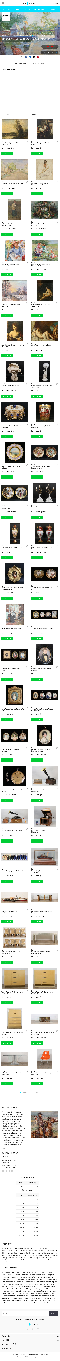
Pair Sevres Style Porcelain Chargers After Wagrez (12, 507)
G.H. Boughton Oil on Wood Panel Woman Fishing (11, 224)
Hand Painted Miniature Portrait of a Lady (12, 710)
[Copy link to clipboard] (22, 57)
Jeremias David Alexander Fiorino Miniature (41, 669)
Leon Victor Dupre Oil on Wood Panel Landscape (12, 143)
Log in (56, 3)
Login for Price (7, 153)
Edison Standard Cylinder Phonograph (39, 790)
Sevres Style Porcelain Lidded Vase (12, 547)
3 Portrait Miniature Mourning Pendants (10, 750)
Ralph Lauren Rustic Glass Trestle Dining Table (41, 912)
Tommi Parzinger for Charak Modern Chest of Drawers (12, 993)
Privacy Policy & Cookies (18, 1354)
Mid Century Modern (48, 9)
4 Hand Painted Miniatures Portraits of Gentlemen (42, 710)
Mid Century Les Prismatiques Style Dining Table (12, 1073)
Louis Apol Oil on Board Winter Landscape (10, 305)
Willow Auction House (40, 35)
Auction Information (38, 63)
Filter (7, 114)
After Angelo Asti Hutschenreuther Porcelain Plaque (12, 588)
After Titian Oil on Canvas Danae (41, 345)
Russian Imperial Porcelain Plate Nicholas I (11, 467)
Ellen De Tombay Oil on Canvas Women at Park (40, 265)
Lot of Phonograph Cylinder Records (12, 871)
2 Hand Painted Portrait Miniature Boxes (41, 588)
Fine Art (4, 9)
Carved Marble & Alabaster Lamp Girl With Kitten (42, 386)
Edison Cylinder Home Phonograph (11, 830)
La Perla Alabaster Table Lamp (10, 385)
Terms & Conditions (33, 1354)
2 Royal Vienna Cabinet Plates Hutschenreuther (40, 467)
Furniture (23, 9)
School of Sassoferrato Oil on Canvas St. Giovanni (12, 346)
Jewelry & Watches (33, 9)
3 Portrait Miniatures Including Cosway (10, 669)
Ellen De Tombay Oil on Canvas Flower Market (10, 265)
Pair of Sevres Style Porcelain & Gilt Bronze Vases (42, 548)
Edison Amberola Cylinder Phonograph (39, 831)
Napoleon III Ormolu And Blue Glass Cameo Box (12, 427)
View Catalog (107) (48, 52)
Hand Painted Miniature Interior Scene (11, 629)
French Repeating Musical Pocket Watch (11, 790)
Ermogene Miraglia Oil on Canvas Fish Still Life (41, 224)
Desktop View (44, 1354)
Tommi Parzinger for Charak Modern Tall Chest (12, 1033)
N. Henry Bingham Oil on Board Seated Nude (40, 305)
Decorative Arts (13, 9)
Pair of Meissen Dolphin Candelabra (42, 507)
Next (37, 1092)
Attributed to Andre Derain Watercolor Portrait (39, 184)
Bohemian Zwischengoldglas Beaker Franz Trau (42, 427)
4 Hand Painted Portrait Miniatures (42, 628)
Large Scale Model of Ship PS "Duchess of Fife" (10, 912)
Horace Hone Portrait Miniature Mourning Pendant (40, 750)
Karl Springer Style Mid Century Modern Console (40, 952)
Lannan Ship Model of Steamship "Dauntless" (41, 871)
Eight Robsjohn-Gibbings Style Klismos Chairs (10, 952)
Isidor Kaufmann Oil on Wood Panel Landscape (12, 184)
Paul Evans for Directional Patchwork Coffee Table (42, 1033)
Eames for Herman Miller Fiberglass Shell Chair (42, 1073)
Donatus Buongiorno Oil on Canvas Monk (41, 143)
